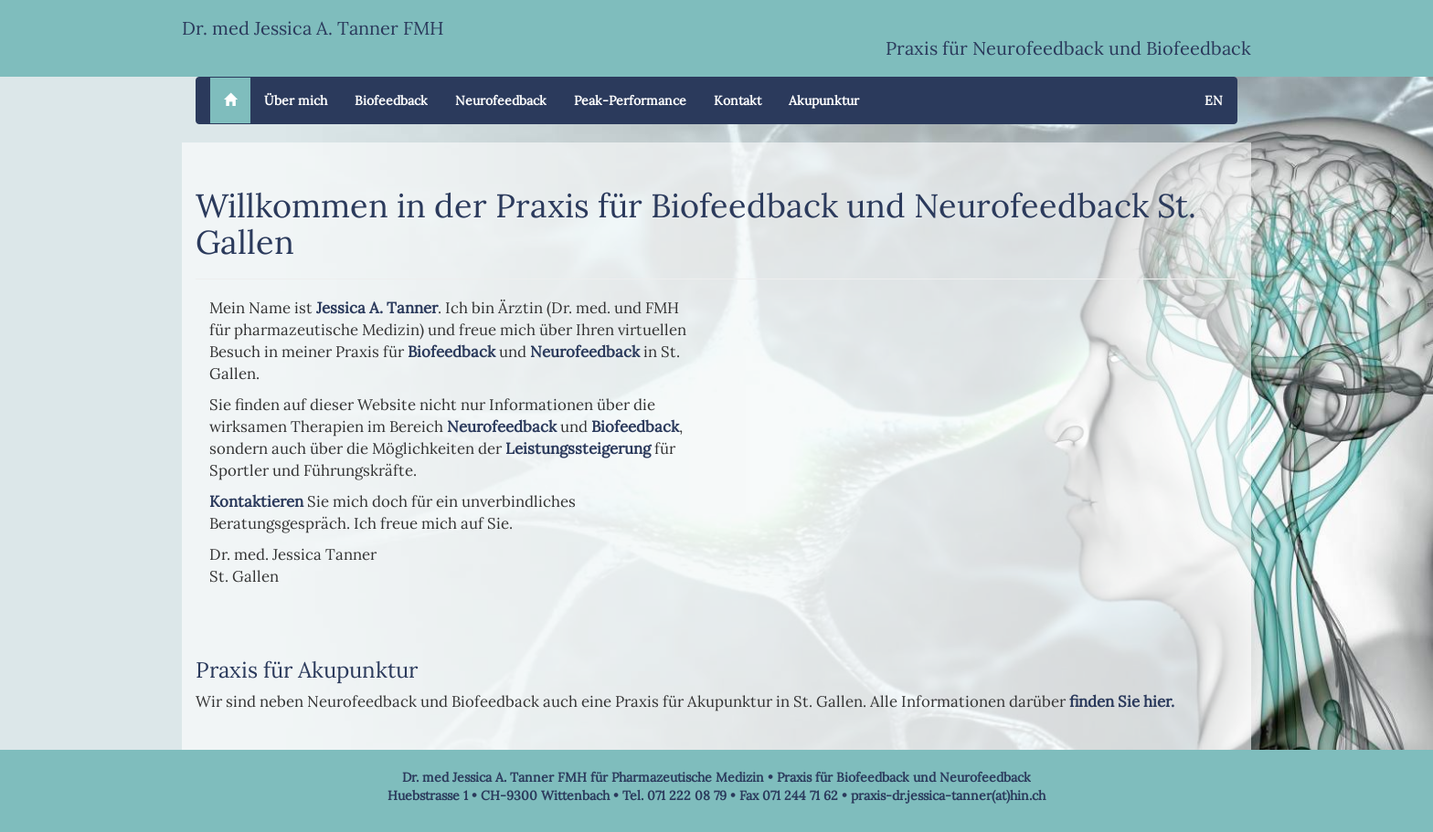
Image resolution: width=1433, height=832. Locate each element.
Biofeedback (391, 100)
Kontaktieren (256, 501)
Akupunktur (824, 100)
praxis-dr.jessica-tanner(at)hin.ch (948, 795)
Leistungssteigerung (578, 448)
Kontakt (737, 100)
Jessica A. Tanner (377, 308)
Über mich (295, 100)
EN (1214, 100)
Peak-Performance (630, 100)
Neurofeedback (501, 100)
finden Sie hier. (1121, 701)
